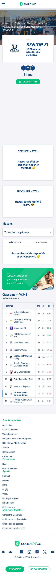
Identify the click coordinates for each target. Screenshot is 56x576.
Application (7, 425)
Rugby (5, 489)
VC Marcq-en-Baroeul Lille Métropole (21, 26)
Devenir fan (28, 81)
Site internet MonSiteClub (14, 443)
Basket (5, 480)
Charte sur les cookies (12, 524)
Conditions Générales (12, 515)
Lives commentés (10, 429)
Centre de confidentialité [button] (13, 528)
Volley (18, 23)
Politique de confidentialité (14, 519)
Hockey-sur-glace (10, 498)
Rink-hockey (8, 503)
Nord (41, 23)
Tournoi (5, 447)
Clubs (30, 23)
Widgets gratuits (9, 434)
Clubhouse (7, 456)
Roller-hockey (8, 507)
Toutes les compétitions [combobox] (16, 232)
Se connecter (38, 569)
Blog (4, 464)
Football (6, 476)
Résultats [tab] (15, 242)
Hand (4, 485)
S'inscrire (15, 569)
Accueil (6, 23)
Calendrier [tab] (41, 242)
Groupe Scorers (9, 468)
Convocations (8, 452)
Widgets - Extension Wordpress (16, 438)
